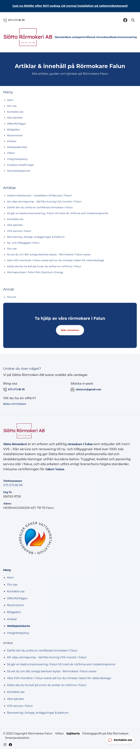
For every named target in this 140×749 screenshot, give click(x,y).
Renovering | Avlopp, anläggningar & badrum (36, 236)
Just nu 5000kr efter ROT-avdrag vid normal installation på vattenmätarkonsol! (70, 6)
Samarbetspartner (19, 170)
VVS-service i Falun (19, 230)
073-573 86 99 (12, 485)
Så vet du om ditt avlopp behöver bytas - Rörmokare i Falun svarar (49, 254)
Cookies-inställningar (20, 164)
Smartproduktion (17, 738)
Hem (10, 99)
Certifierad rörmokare (95, 37)
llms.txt (11, 296)
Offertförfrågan (16, 123)
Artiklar (11, 141)
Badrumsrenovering (123, 37)
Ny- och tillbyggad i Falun (23, 242)
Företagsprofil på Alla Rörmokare (105, 733)
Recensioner (15, 135)
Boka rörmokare (70, 330)
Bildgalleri (13, 129)
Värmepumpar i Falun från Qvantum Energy (35, 272)
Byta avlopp (73, 37)
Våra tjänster (15, 117)
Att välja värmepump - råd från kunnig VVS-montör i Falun (44, 201)
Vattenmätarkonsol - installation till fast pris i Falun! (39, 195)
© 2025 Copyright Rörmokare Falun (28, 733)
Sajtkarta (73, 733)
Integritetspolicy (17, 158)
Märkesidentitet (17, 147)
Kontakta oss (15, 111)
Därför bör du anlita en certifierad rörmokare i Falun (40, 207)
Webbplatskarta (18, 626)
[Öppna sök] (133, 20)
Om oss (12, 105)
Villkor (11, 152)
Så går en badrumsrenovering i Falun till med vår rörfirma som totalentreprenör (57, 213)
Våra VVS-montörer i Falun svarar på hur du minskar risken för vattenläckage (55, 260)
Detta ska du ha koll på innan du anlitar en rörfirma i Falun (44, 266)
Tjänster (59, 37)
